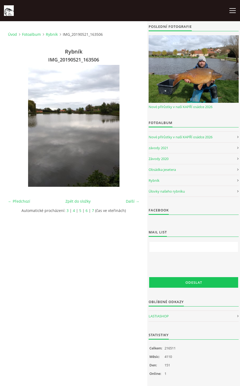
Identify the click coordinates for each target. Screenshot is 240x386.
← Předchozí (19, 201)
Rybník (52, 34)
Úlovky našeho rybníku (167, 191)
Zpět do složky (78, 201)
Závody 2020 (158, 158)
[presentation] (189, 264)
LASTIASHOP (159, 316)
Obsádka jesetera (162, 169)
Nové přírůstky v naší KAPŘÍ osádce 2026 (180, 106)
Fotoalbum (31, 34)
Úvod (12, 34)
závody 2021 (158, 147)
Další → (132, 201)
